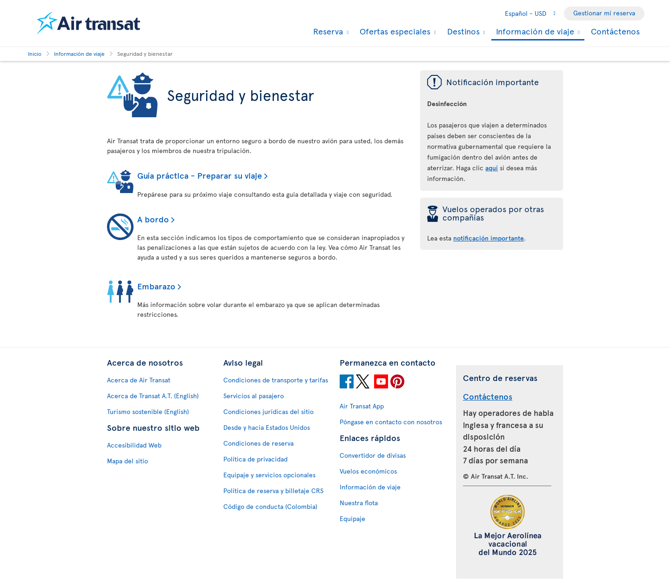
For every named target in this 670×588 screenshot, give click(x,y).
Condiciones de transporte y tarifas (275, 379)
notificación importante (488, 238)
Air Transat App (362, 405)
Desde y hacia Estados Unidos (266, 427)
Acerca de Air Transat (138, 379)
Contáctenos (615, 31)
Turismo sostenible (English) (148, 411)
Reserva (326, 31)
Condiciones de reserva (258, 443)
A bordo (153, 219)
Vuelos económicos (368, 471)
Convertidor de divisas (373, 455)
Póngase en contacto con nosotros (391, 421)
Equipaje (352, 518)
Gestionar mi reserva (604, 12)
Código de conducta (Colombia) (270, 506)
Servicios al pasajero (253, 395)
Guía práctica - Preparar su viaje (199, 175)
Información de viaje (533, 31)
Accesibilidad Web (134, 445)
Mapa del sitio (127, 460)
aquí (491, 167)
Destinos (462, 31)
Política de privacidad (255, 458)
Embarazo (156, 286)
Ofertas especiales (394, 31)
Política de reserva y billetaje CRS (273, 490)
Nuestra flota (359, 502)
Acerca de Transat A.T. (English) (153, 395)
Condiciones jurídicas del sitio (268, 411)
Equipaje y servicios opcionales (269, 474)
